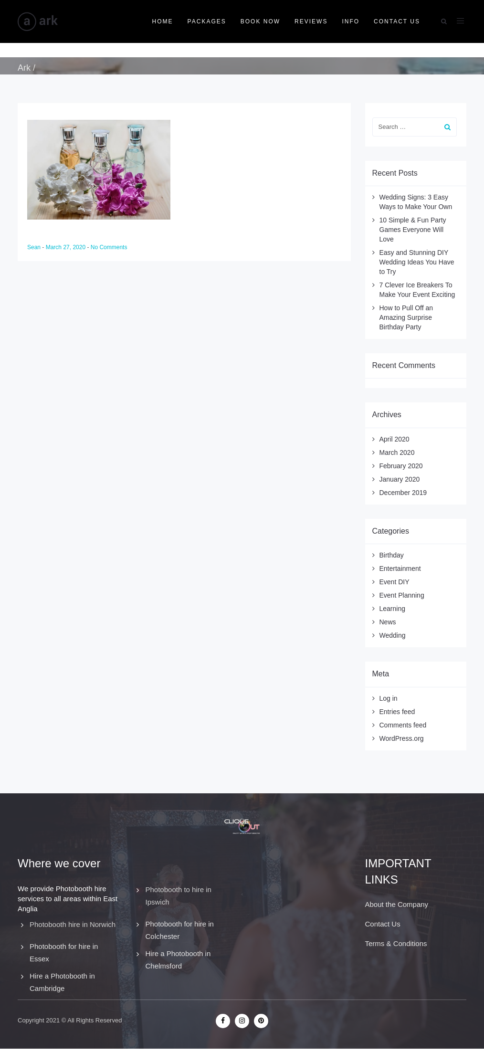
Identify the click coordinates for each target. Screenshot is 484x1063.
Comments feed (403, 725)
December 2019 (403, 492)
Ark (24, 68)
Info (350, 21)
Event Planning (401, 595)
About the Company (397, 904)
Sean (34, 247)
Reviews (311, 21)
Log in (388, 698)
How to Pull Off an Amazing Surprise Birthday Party (406, 317)
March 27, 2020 (66, 247)
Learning (392, 608)
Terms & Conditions (396, 943)
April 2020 (394, 439)
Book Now (260, 21)
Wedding (392, 635)
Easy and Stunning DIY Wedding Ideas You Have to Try (416, 262)
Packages (207, 21)
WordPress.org (401, 738)
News (387, 622)
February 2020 (401, 466)
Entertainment (400, 568)
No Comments (109, 247)
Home (162, 21)
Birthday (391, 555)
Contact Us (397, 21)
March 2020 (397, 452)
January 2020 (399, 479)
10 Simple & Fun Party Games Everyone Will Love (412, 229)
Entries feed (397, 712)
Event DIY (394, 582)
